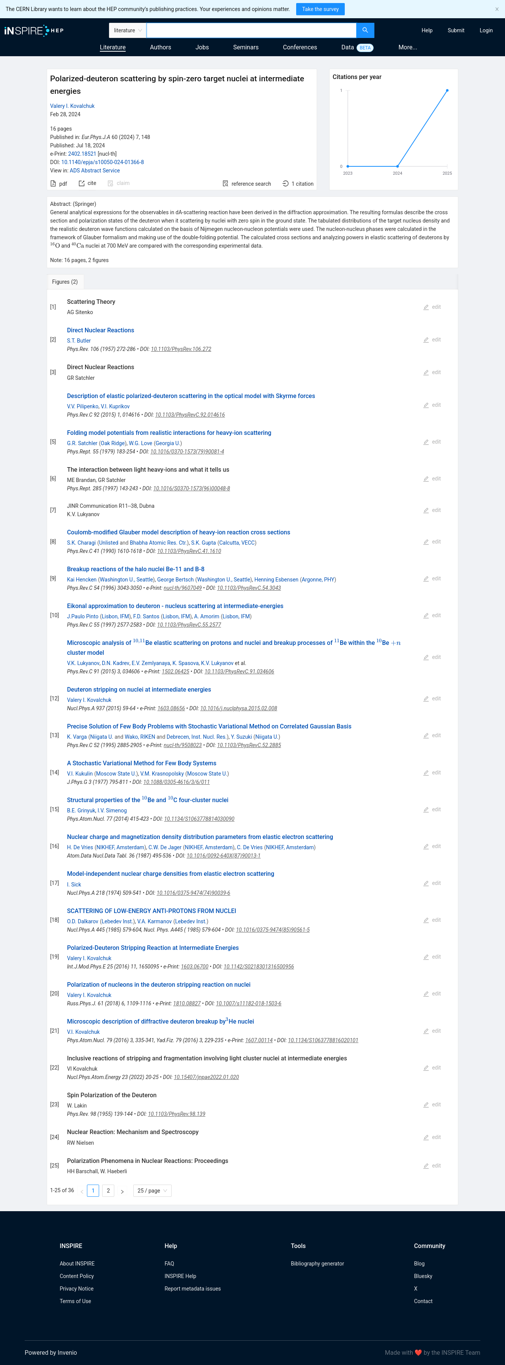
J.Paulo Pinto (82, 616)
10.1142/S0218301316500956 (259, 967)
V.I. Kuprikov (115, 406)
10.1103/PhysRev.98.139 (176, 1114)
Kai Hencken (81, 580)
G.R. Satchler (82, 443)
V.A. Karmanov (154, 921)
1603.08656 (171, 708)
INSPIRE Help (180, 1276)
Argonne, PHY (318, 580)
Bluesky (423, 1276)
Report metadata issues (192, 1289)
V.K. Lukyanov (83, 663)
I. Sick (74, 885)
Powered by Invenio (51, 1352)
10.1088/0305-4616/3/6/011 (177, 782)
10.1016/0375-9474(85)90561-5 (272, 930)
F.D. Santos (146, 616)
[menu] (440, 30)
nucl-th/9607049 (183, 588)
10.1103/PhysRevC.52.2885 (249, 745)
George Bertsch (175, 580)
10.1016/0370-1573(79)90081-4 (187, 452)
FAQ (169, 1264)
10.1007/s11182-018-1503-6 (249, 1003)
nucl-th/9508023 (183, 745)
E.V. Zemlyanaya (151, 663)
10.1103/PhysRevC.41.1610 (189, 551)
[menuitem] (427, 30)
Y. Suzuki (241, 737)
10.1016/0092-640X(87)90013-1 (223, 856)
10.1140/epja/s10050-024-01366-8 (103, 162)
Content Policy (77, 1276)
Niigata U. (101, 737)
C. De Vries (250, 847)
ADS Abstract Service (95, 170)
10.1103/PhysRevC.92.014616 (190, 415)
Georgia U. (168, 443)
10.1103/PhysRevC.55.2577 (189, 625)
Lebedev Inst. (117, 921)
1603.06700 (194, 967)
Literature (113, 47)
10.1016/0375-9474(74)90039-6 (193, 893)
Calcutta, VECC (236, 543)
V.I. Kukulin (80, 774)
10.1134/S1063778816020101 (323, 1040)
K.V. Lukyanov (217, 663)
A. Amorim (206, 616)
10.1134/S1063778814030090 (199, 819)
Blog (419, 1264)
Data (347, 47)
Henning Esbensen (276, 580)
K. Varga (77, 737)
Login (486, 30)
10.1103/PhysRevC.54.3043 (249, 588)
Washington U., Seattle (126, 580)
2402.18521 (82, 154)
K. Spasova (185, 663)
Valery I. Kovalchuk (72, 106)
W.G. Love (141, 443)
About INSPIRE (77, 1264)
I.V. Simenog (112, 810)
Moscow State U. (116, 774)
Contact (423, 1301)
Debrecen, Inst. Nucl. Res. (197, 737)
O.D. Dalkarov (82, 921)
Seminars (246, 47)
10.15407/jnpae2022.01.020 (206, 1077)
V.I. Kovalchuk (83, 1032)
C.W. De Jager (164, 847)
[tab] (72, 282)
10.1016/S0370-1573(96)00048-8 (191, 488)
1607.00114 (259, 1040)
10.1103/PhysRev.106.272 (181, 349)
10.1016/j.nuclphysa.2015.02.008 (238, 708)
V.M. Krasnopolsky (162, 774)
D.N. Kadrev (115, 663)
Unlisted (108, 543)
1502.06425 (175, 671)
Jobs (202, 47)
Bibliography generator (317, 1264)
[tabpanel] (252, 747)
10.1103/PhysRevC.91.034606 (240, 671)
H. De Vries (80, 847)
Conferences (300, 47)
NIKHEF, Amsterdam (120, 847)
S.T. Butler (79, 341)
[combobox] (252, 30)
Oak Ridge (113, 443)
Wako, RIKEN (140, 737)
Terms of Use (75, 1301)
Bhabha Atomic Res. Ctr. (158, 543)
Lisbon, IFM (115, 616)
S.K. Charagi (81, 543)
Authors (160, 47)
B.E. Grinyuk (81, 810)
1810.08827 (186, 1003)
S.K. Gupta (203, 543)
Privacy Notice (76, 1289)
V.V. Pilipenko (82, 406)
